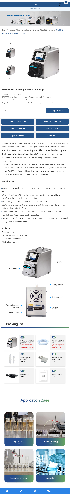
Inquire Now (57, 110)
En (33, 4)
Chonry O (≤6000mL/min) (43, 30)
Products (12, 30)
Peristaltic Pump (24, 30)
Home (3, 30)
